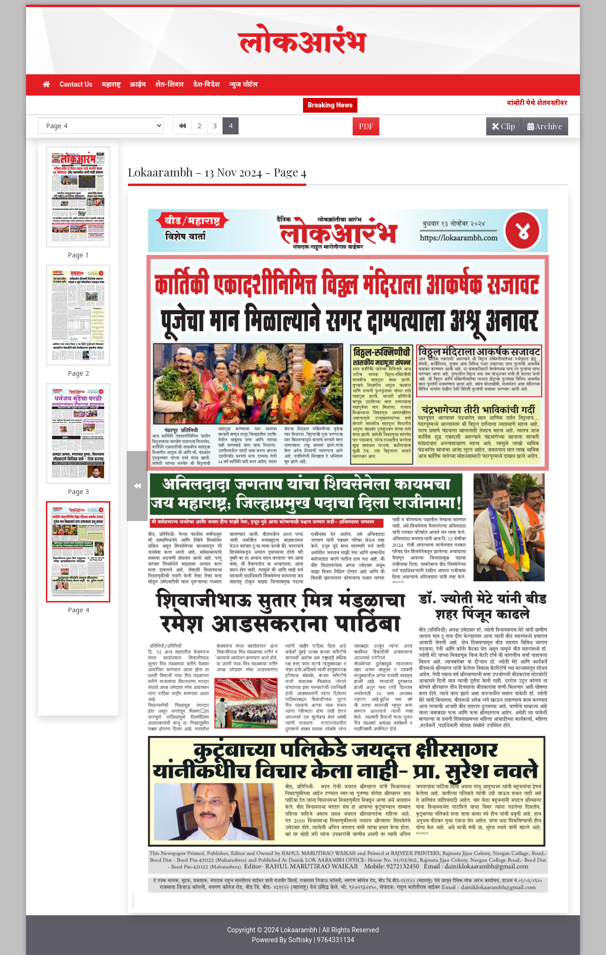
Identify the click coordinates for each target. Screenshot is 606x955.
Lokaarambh (298, 930)
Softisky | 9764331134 (321, 940)
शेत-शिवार (169, 84)
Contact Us (76, 84)
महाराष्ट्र (111, 84)
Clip (503, 126)
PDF (366, 126)
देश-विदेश (206, 84)
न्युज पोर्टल (243, 84)
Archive (542, 128)
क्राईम (138, 84)
